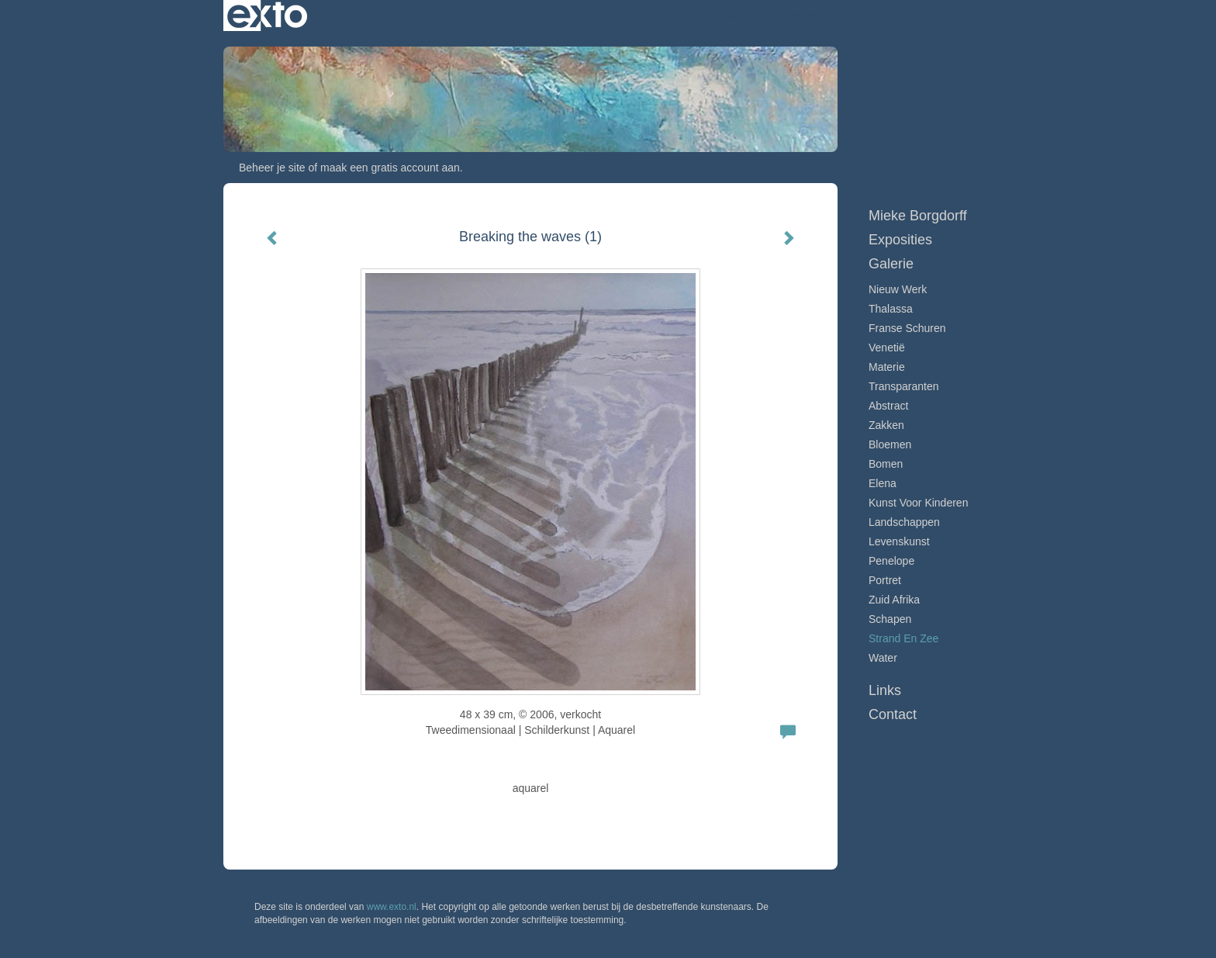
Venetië (887, 347)
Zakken (886, 425)
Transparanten (904, 386)
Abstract (888, 405)
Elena (882, 483)
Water (883, 658)
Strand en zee (903, 638)
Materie (887, 367)
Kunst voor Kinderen (918, 502)
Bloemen (890, 444)
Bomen (886, 464)
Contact (893, 714)
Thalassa (891, 309)
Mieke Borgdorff (679, 15)
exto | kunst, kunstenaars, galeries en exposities (267, 15)
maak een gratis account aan (390, 167)
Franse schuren (907, 328)
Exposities (900, 239)
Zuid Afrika (894, 599)
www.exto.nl (391, 906)
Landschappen (904, 522)
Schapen (890, 619)
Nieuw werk (898, 289)
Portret (885, 580)
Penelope (891, 561)
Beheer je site (272, 167)
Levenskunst (899, 541)
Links (885, 690)
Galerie (891, 263)
